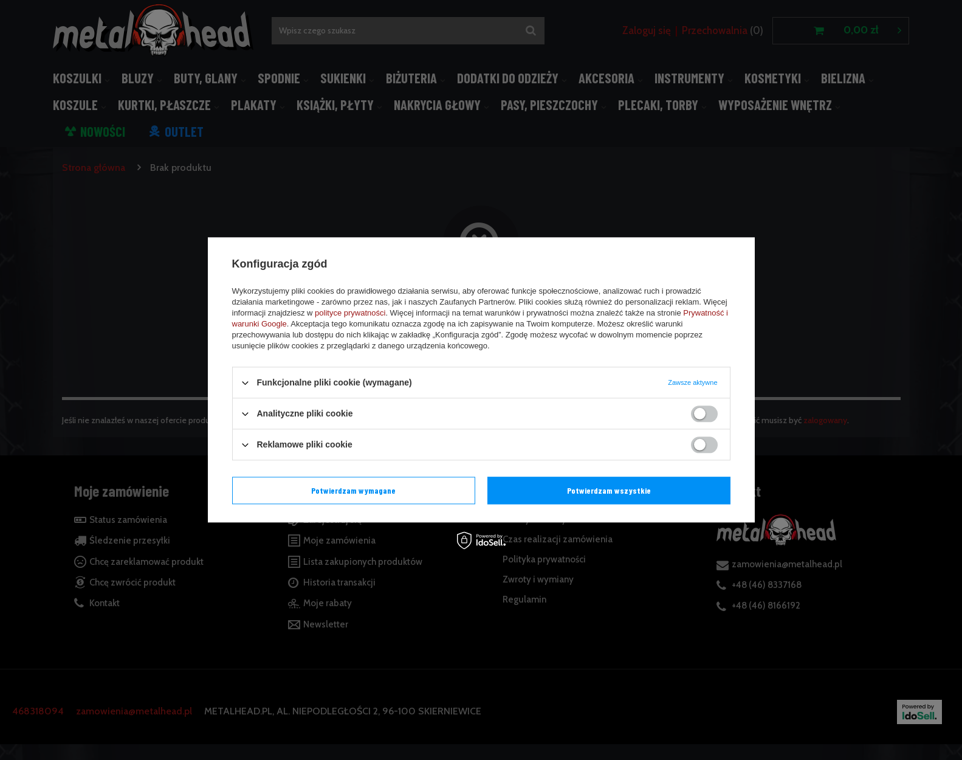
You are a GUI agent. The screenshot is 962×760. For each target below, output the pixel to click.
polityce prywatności (350, 312)
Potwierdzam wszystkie (609, 490)
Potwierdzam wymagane (353, 490)
